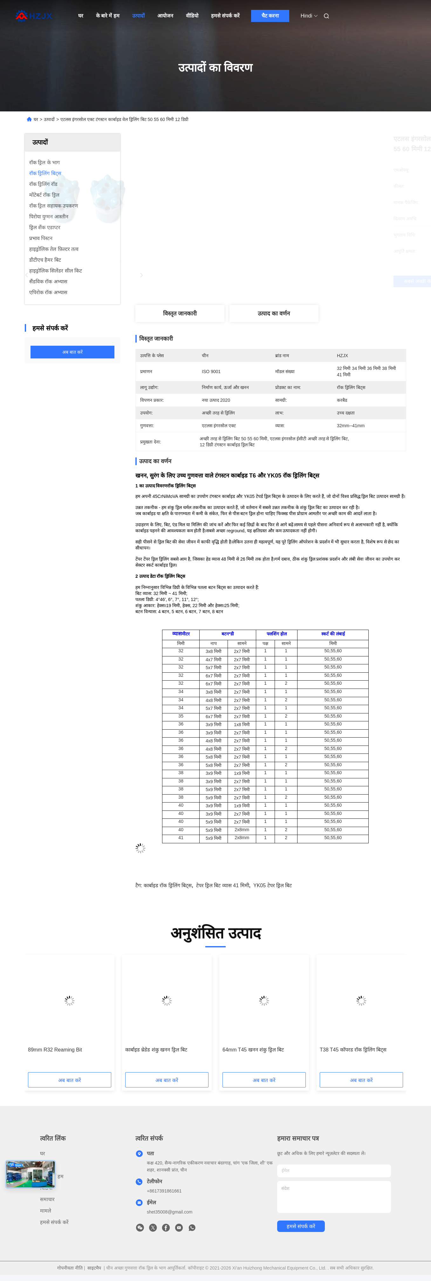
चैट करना (270, 15)
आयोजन (165, 15)
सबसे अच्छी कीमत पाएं (305, 281)
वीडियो (192, 15)
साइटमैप (94, 1267)
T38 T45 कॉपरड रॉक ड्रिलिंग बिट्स (353, 1049)
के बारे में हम (108, 15)
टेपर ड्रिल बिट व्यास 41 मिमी (222, 885)
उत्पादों (138, 15)
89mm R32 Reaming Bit (55, 1049)
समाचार (47, 1199)
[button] (42, 1015)
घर (80, 15)
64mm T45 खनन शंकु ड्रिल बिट (253, 1049)
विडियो (46, 1188)
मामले (45, 1211)
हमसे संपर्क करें (225, 15)
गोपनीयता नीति (70, 1267)
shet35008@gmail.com (169, 1211)
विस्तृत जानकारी (180, 313)
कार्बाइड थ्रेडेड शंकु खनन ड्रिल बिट (156, 1049)
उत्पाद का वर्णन (274, 313)
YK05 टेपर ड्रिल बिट (272, 885)
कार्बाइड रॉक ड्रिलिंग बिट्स (168, 885)
